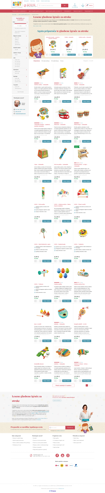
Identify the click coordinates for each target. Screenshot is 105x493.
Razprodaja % (89, 11)
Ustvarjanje (67, 11)
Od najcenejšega (45, 61)
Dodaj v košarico (55, 54)
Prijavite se (70, 427)
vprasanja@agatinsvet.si (21, 113)
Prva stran (14, 14)
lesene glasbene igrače (43, 411)
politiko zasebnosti (60, 430)
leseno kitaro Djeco (42, 418)
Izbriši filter (20, 91)
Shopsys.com (61, 488)
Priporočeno (37, 61)
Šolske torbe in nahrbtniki (19, 11)
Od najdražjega (55, 61)
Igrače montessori (57, 400)
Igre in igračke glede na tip (36, 11)
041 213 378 (31, 5)
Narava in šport (78, 11)
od (13, 23)
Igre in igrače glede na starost (54, 11)
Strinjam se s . (57, 430)
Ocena (61, 61)
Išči (65, 5)
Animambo (38, 419)
